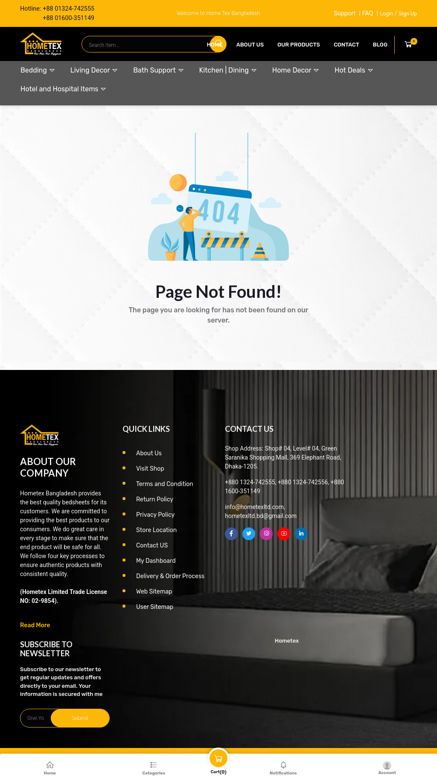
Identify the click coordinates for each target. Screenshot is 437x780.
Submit (80, 717)
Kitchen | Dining (228, 70)
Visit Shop (150, 468)
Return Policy (154, 499)
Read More (35, 625)
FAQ (367, 13)
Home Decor (296, 70)
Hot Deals (354, 70)
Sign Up (408, 13)
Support (344, 13)
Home (215, 44)
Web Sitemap (154, 591)
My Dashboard (156, 561)
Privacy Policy (155, 514)
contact (346, 44)
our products (298, 44)
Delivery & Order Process (170, 576)
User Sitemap (154, 607)
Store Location (156, 530)
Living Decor (94, 70)
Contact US (152, 545)
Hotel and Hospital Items (63, 89)
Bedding (37, 70)
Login (386, 13)
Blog (380, 44)
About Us (250, 44)
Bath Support (158, 70)
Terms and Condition (164, 484)
